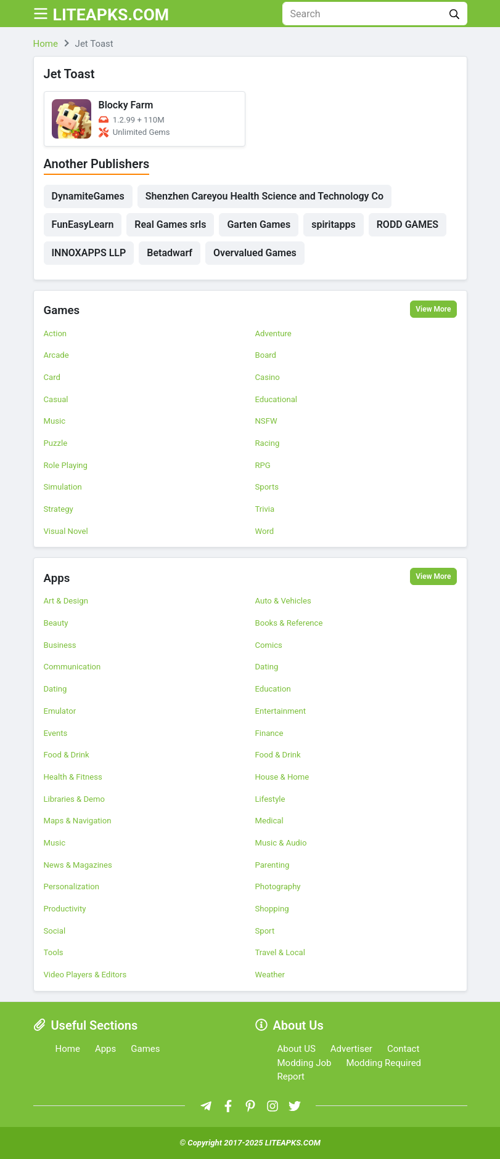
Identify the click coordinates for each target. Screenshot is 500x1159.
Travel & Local (280, 952)
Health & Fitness (73, 776)
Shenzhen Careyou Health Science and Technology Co (264, 196)
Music (55, 421)
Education (273, 688)
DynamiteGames (88, 196)
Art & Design (66, 600)
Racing (267, 443)
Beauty (56, 623)
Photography (278, 886)
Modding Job (304, 1062)
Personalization (71, 886)
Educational (276, 399)
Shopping (272, 908)
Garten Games (258, 224)
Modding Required (383, 1062)
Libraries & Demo (74, 799)
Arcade (56, 355)
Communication (72, 666)
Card (52, 377)
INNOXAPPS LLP (89, 253)
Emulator (60, 711)
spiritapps (333, 224)
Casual (56, 399)
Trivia (265, 509)
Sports (267, 486)
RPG (263, 465)
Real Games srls (170, 224)
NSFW (266, 421)
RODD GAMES (407, 224)
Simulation (63, 486)
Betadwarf (169, 253)
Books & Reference (289, 623)
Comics (268, 645)
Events (56, 733)
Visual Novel (66, 531)
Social (55, 930)
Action (55, 333)
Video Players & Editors (85, 974)
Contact (403, 1048)
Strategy (58, 509)
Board (266, 355)
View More (433, 309)
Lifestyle (270, 799)
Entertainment (280, 711)
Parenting (272, 865)
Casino (267, 377)
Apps (58, 577)
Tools (54, 952)
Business (60, 645)
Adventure (273, 333)
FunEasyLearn (83, 224)
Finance (269, 733)
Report (291, 1076)
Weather (270, 974)
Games (63, 310)
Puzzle (56, 443)
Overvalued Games (255, 253)
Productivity (65, 908)
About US (296, 1048)
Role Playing (66, 465)
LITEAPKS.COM (123, 13)
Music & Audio (281, 842)
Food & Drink (66, 754)
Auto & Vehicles (283, 600)
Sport (265, 930)
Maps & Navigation (78, 820)
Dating (267, 666)
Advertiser (351, 1048)
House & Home (282, 776)
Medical (269, 820)
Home (67, 1048)
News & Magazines (78, 865)
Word (264, 531)
